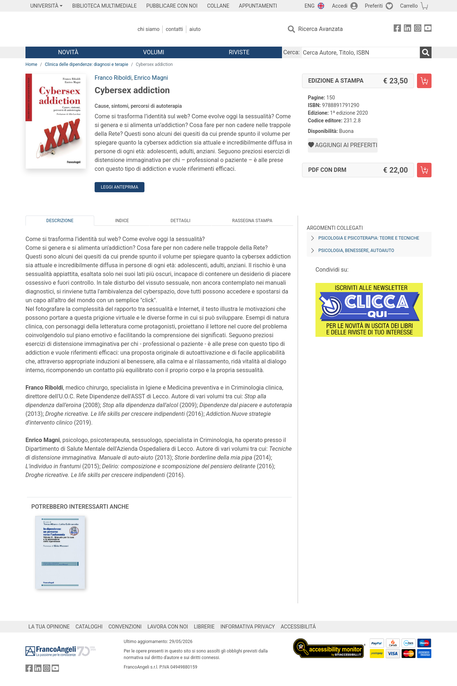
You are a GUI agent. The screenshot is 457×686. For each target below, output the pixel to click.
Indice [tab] (122, 220)
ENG (309, 6)
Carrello (409, 6)
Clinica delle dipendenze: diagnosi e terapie (86, 64)
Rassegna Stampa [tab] (252, 220)
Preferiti (374, 6)
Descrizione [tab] (59, 220)
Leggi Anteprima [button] (119, 187)
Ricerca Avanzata (320, 28)
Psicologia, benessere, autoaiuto (356, 250)
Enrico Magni (151, 77)
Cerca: (291, 52)
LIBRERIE (204, 627)
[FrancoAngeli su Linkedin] (407, 29)
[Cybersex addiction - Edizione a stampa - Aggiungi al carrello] (424, 81)
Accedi (339, 6)
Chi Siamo (148, 29)
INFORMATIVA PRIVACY (247, 627)
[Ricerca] (426, 52)
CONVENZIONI (125, 627)
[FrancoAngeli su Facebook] (397, 29)
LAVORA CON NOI (167, 627)
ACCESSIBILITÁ (298, 627)
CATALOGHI (89, 627)
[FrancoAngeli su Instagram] (417, 29)
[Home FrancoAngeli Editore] (73, 29)
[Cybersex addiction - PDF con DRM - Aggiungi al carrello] (424, 170)
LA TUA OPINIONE (49, 627)
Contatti (174, 29)
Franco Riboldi (113, 77)
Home (31, 64)
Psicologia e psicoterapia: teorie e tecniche (368, 238)
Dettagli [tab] (180, 220)
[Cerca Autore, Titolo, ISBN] (360, 52)
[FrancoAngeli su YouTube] (428, 29)
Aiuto (194, 29)
